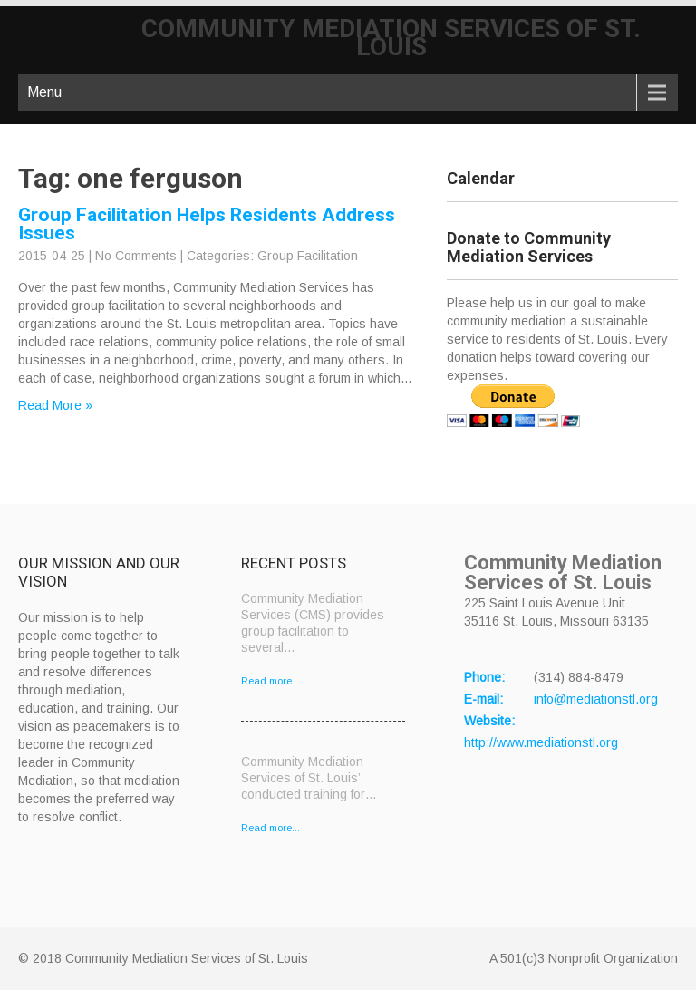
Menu (44, 92)
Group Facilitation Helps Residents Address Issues (206, 224)
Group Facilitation (307, 255)
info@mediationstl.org (596, 699)
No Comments (136, 255)
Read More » (55, 405)
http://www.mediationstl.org (541, 742)
